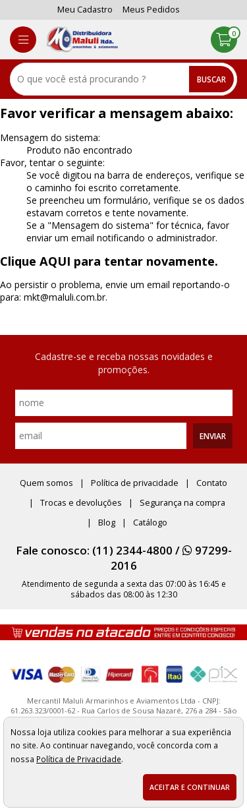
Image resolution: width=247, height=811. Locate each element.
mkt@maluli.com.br (64, 297)
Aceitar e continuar (190, 787)
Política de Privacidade (78, 759)
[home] (82, 39)
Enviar (213, 436)
